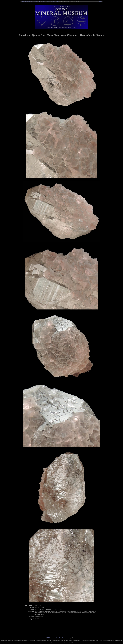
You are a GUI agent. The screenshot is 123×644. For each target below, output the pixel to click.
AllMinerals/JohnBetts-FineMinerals (29, 1)
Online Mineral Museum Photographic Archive (48, 1)
